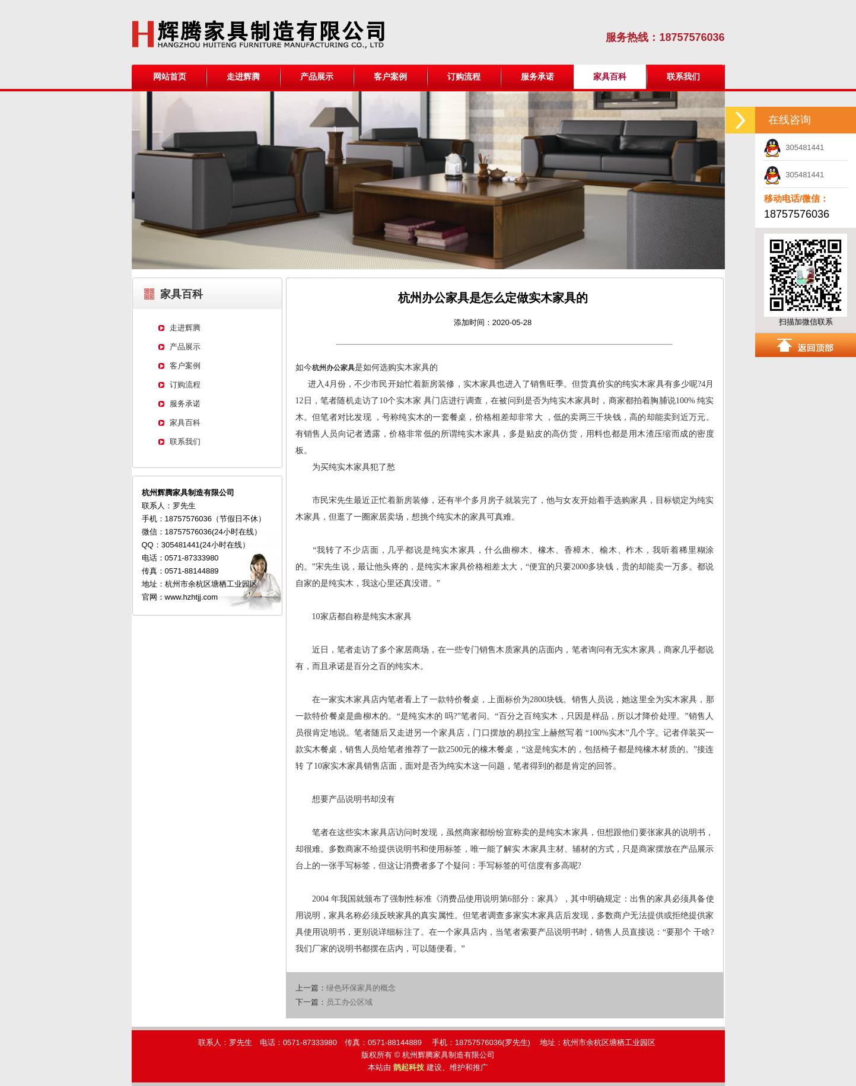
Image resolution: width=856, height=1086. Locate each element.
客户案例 (390, 76)
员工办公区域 (349, 1002)
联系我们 (683, 76)
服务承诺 (537, 76)
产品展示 (316, 76)
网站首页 (169, 76)
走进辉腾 (243, 76)
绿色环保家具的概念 (361, 987)
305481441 (793, 147)
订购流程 (463, 76)
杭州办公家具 (333, 368)
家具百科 (185, 422)
